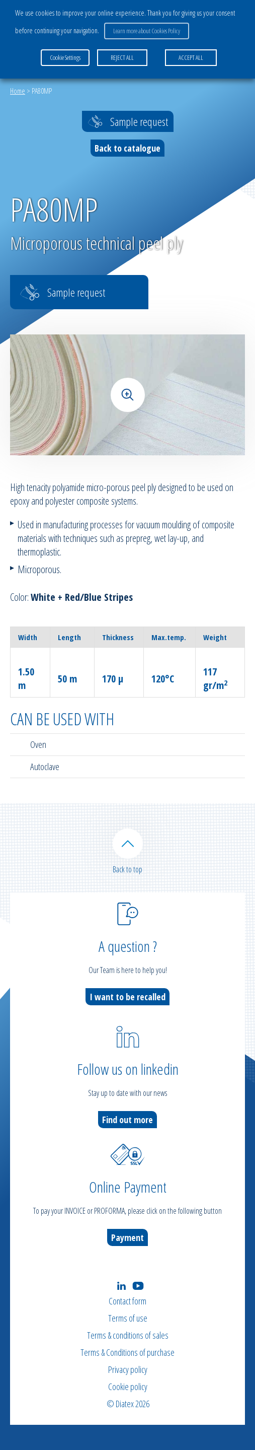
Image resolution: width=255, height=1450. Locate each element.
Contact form (127, 1301)
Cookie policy (127, 1386)
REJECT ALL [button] (122, 57)
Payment (127, 1237)
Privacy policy (127, 1369)
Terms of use (127, 1318)
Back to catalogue (127, 148)
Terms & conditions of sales (127, 1335)
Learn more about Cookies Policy (146, 30)
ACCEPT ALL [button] (191, 57)
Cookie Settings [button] (65, 57)
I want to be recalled (127, 997)
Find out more (127, 1120)
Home (17, 91)
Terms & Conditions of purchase (127, 1352)
